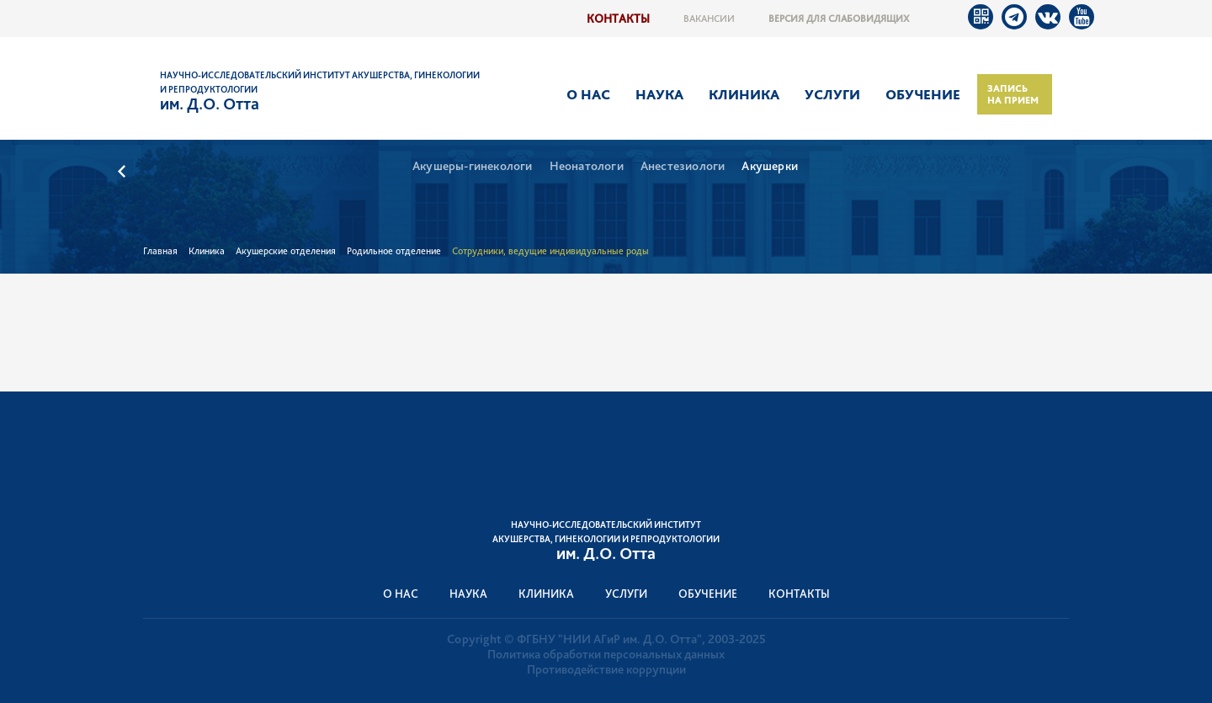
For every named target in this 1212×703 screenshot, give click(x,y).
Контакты (618, 18)
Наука (659, 94)
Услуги (832, 94)
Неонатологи (587, 166)
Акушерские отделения (286, 251)
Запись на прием (1013, 94)
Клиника (744, 94)
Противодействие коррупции (606, 669)
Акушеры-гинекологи (472, 166)
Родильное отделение (394, 251)
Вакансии (709, 18)
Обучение (922, 94)
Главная (160, 251)
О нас (588, 94)
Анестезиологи (683, 166)
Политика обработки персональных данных (606, 654)
